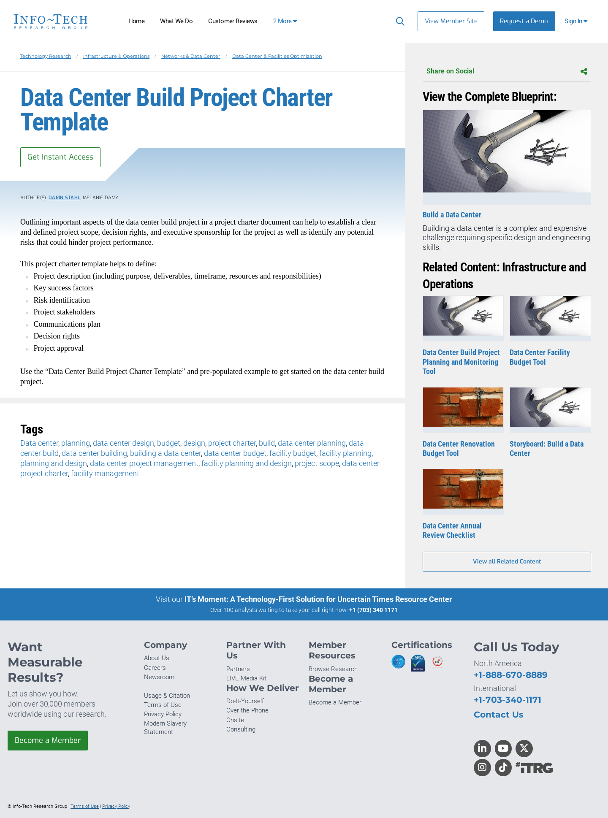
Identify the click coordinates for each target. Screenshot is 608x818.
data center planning (312, 443)
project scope (317, 463)
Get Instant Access (60, 157)
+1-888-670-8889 (511, 674)
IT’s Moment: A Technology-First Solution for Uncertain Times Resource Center (318, 599)
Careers (155, 668)
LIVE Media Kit (246, 678)
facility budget (292, 453)
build (267, 443)
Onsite (235, 720)
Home (136, 21)
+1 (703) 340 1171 (373, 610)
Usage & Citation (167, 695)
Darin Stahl (64, 198)
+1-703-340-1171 (507, 699)
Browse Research (333, 669)
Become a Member (48, 740)
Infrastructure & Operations (116, 56)
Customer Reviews (233, 21)
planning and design (53, 463)
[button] (577, 21)
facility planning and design (246, 463)
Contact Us (499, 714)
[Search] (398, 21)
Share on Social (506, 71)
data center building (94, 453)
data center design (123, 443)
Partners (238, 669)
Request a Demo (524, 21)
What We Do (176, 21)
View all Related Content (507, 562)
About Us (156, 658)
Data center (39, 443)
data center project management (144, 463)
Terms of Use (163, 705)
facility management (105, 473)
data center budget (235, 453)
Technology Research (45, 56)
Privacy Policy (163, 714)
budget (168, 443)
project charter (232, 443)
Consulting (240, 729)
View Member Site (451, 21)
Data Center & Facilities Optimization (277, 56)
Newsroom (159, 677)
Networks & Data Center (190, 56)
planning (75, 443)
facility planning (345, 453)
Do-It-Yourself (245, 701)
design (194, 443)
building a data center (165, 453)
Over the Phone (247, 710)
